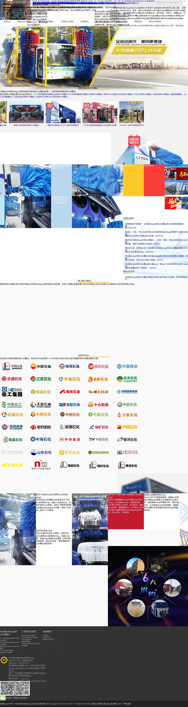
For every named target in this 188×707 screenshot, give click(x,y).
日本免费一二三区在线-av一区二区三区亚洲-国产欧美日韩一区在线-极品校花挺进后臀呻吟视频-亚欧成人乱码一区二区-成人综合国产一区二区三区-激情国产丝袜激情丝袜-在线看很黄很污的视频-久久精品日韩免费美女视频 (93, 1)
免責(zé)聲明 (96, 704)
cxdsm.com (24, 678)
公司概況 (46, 635)
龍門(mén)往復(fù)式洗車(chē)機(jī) (118, 94)
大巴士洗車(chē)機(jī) (143, 94)
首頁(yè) (7, 21)
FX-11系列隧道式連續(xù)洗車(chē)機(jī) (50, 94)
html (119, 704)
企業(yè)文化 (47, 637)
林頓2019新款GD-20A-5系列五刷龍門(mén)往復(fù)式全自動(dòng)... (64, 126)
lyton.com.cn (65, 704)
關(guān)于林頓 (24, 21)
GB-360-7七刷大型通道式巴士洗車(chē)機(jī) (138, 126)
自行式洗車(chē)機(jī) (28, 635)
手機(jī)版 (127, 704)
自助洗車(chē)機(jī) (161, 94)
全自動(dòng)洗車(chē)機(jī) (20, 681)
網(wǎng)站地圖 (110, 704)
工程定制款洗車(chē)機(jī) (24, 97)
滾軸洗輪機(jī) (176, 94)
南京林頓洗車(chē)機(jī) (133, 13)
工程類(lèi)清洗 (67, 21)
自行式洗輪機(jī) (26, 639)
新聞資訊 (84, 21)
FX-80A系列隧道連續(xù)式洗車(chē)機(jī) (101, 126)
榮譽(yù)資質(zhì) (48, 639)
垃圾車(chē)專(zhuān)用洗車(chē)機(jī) (52, 97)
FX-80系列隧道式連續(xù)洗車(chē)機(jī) (85, 94)
